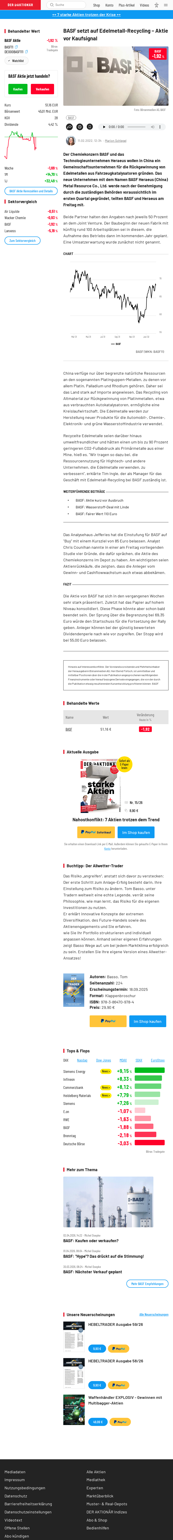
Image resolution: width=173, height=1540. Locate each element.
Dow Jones (103, 1060)
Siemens (69, 1103)
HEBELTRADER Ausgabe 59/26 (115, 1324)
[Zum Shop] (97, 5)
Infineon (69, 1079)
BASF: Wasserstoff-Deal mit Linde (102, 507)
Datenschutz (16, 1495)
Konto (107, 848)
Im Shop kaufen (136, 832)
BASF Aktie (12, 40)
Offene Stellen (17, 1527)
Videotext (13, 1519)
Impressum (15, 1479)
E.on (66, 1111)
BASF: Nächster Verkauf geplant (92, 1271)
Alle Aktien (96, 1471)
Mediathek (95, 1479)
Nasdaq (82, 1060)
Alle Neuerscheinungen (153, 1314)
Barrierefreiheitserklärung (28, 1503)
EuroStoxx (158, 1060)
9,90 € (97, 1348)
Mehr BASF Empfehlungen (147, 1283)
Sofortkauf (96, 832)
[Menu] (167, 5)
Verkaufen (42, 89)
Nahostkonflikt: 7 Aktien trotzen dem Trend (116, 819)
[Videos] (144, 5)
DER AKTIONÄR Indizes (106, 1511)
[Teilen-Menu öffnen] (69, 127)
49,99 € (98, 1422)
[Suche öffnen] (51, 5)
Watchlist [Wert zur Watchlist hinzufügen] (18, 60)
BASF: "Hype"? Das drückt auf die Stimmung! (103, 1256)
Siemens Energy (74, 1071)
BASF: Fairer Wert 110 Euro (96, 514)
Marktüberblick (99, 1495)
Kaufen (18, 89)
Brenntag (69, 1135)
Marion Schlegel (115, 140)
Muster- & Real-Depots (106, 1503)
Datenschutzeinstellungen (28, 1512)
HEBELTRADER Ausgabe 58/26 (115, 1360)
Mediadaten (15, 1471)
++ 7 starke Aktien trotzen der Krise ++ (86, 14)
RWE (66, 1119)
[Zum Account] (109, 5)
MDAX (123, 1060)
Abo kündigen (17, 1535)
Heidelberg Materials (77, 1095)
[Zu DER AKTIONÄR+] (126, 5)
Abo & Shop (96, 1519)
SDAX (139, 1060)
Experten (94, 1487)
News (106, 1071)
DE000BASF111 (16, 51)
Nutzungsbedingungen (25, 1487)
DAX (65, 1060)
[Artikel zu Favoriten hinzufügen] (90, 127)
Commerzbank (73, 1087)
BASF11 (11, 46)
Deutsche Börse (74, 1143)
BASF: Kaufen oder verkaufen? (90, 1240)
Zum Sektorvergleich (22, 240)
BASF (71, 117)
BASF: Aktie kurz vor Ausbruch (99, 500)
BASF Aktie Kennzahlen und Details (31, 191)
